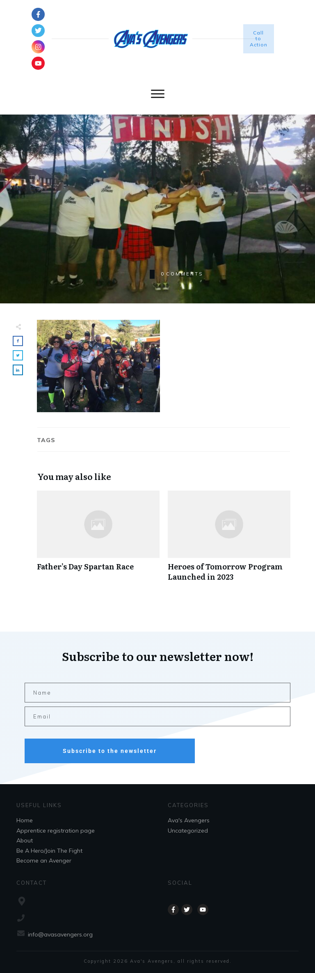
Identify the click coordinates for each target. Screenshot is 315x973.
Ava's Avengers (189, 820)
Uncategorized (188, 830)
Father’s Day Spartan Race (98, 540)
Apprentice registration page (55, 830)
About (24, 840)
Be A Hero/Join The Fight (49, 850)
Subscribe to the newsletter (110, 751)
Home (24, 820)
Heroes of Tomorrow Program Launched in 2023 (229, 540)
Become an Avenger (43, 860)
